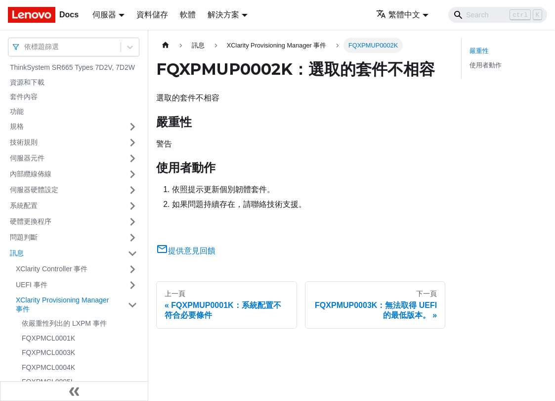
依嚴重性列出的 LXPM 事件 (64, 323)
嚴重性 (479, 50)
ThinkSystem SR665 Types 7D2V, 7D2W (72, 67)
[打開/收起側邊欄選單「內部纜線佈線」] (132, 174)
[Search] (497, 15)
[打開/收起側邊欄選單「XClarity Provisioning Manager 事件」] (132, 304)
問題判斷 (24, 237)
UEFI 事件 (31, 285)
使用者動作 (486, 65)
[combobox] (25, 46)
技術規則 (24, 142)
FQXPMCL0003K (48, 352)
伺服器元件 (27, 158)
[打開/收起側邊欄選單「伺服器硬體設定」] (132, 190)
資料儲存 (152, 14)
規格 (17, 126)
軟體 (188, 14)
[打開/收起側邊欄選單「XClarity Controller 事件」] (132, 269)
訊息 (17, 253)
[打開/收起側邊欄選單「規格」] (132, 127)
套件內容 (24, 96)
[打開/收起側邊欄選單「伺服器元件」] (132, 158)
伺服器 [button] (104, 14)
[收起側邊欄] (74, 391)
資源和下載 (27, 82)
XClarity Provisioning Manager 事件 (62, 304)
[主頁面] (165, 45)
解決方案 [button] (223, 14)
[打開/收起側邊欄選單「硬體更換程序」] (132, 222)
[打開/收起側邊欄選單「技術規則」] (132, 142)
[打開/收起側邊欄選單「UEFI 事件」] (132, 285)
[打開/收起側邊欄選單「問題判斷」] (132, 238)
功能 (17, 111)
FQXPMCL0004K (48, 367)
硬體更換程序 (30, 221)
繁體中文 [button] (398, 14)
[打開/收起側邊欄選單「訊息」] (132, 253)
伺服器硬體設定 (34, 190)
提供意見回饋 (185, 251)
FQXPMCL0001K (48, 338)
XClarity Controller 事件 (51, 269)
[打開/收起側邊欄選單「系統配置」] (132, 206)
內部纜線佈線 (30, 174)
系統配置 (24, 205)
